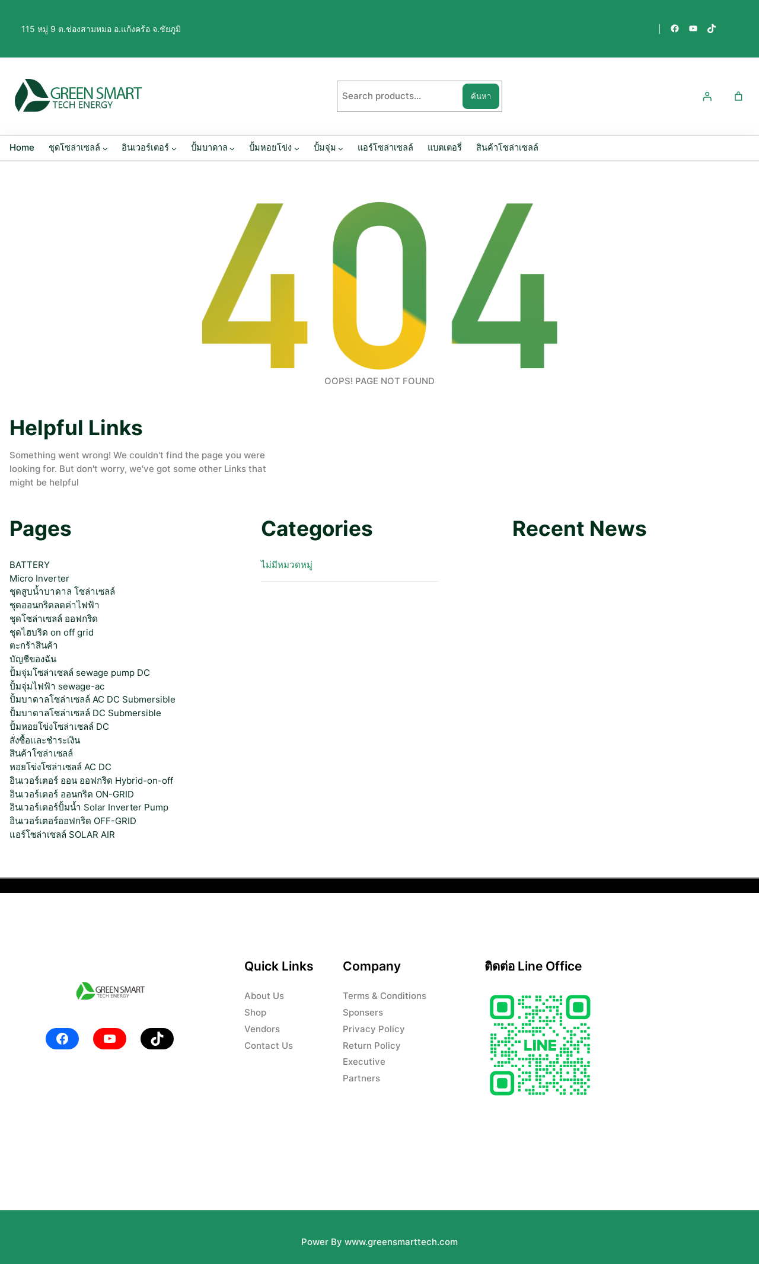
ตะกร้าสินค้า (33, 645)
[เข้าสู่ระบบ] (707, 96)
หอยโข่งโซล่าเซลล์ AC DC (60, 767)
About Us (264, 995)
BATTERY (29, 564)
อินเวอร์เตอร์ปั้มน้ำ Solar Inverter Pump (88, 807)
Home (21, 147)
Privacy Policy (374, 1029)
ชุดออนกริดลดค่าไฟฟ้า (54, 605)
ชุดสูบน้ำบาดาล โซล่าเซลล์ (62, 591)
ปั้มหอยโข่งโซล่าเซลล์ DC (59, 726)
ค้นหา (481, 96)
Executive (364, 1061)
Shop (255, 1012)
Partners (361, 1078)
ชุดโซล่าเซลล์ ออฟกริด (53, 618)
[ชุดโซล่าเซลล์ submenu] (105, 148)
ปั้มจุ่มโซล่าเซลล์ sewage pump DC (79, 672)
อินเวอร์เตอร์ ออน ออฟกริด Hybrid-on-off (91, 780)
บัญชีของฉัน (32, 659)
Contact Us (268, 1045)
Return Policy (372, 1045)
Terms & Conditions (384, 995)
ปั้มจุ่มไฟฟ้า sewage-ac (56, 686)
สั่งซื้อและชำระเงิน (44, 740)
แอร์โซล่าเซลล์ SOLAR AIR (62, 834)
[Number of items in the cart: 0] (738, 96)
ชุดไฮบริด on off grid (51, 632)
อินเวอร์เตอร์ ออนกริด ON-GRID (71, 794)
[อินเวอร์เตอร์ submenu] (174, 148)
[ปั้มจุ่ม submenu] (340, 148)
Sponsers (363, 1012)
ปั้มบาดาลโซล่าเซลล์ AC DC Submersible (92, 699)
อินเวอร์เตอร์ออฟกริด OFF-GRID (72, 820)
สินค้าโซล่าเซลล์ (41, 753)
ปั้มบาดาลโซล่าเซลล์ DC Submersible (85, 713)
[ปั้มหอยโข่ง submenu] (296, 148)
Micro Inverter (39, 578)
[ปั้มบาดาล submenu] (232, 148)
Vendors (262, 1029)
